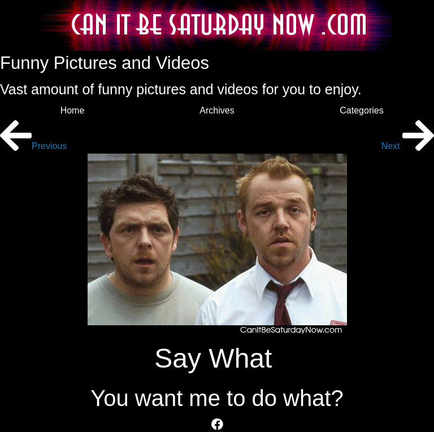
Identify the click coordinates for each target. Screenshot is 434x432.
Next (407, 146)
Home (72, 110)
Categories (361, 110)
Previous (33, 146)
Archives (216, 110)
